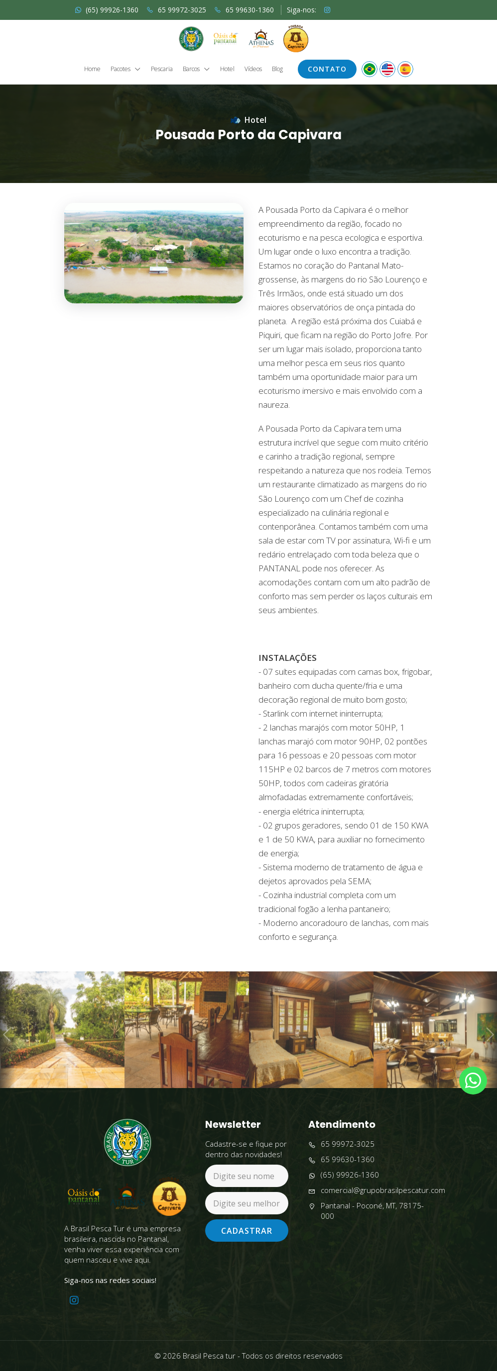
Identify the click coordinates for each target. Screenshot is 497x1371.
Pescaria (162, 69)
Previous (7, 1062)
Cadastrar (246, 1230)
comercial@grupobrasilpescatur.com (376, 1190)
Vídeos (253, 69)
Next (489, 1062)
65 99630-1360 (244, 9)
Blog (277, 69)
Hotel (227, 69)
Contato (327, 69)
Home (92, 69)
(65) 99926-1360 (106, 9)
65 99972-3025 (176, 9)
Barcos (196, 69)
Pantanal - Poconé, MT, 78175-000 (366, 1210)
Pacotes (126, 69)
